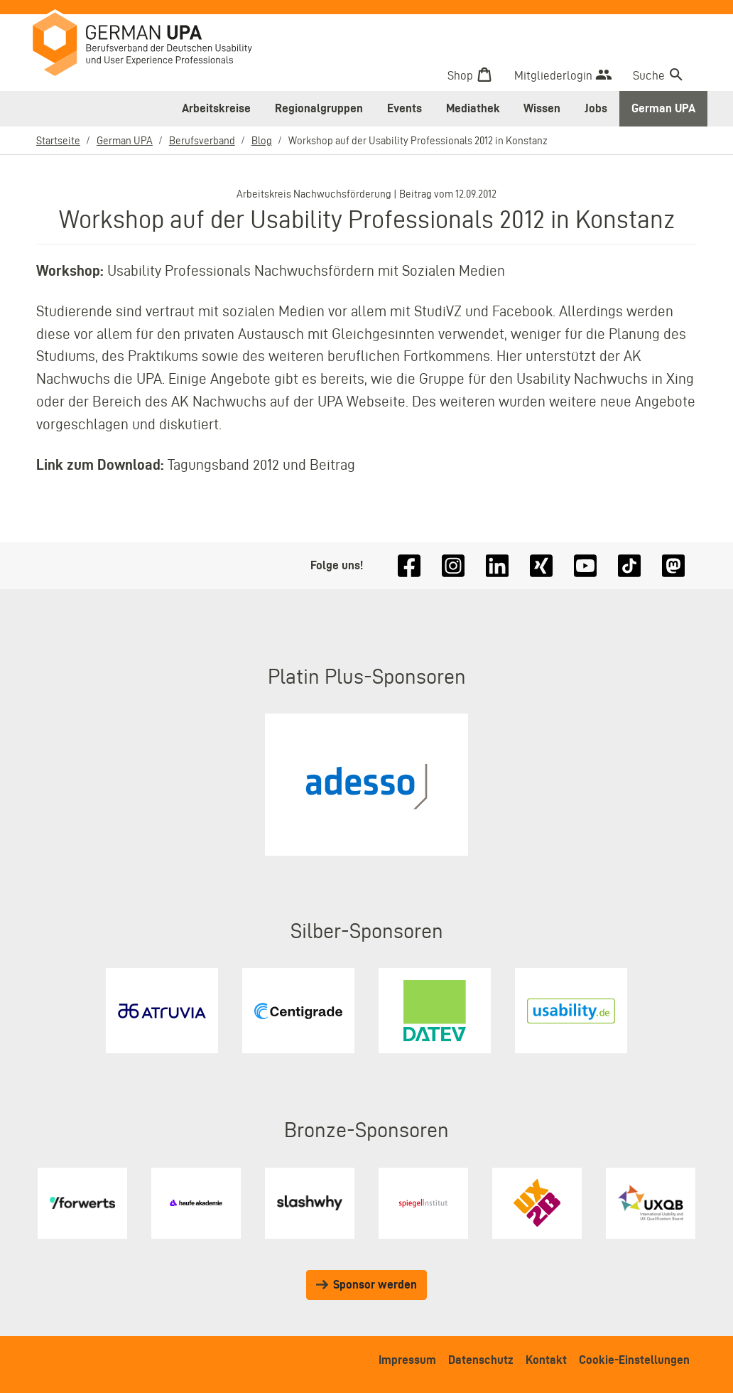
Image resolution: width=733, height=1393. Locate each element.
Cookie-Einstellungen (634, 1359)
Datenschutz (481, 1359)
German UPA (663, 108)
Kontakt (546, 1359)
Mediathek (473, 108)
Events (404, 108)
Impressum (407, 1359)
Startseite (58, 140)
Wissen (541, 108)
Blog (261, 140)
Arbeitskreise (216, 108)
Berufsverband (202, 140)
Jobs (596, 108)
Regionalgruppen (319, 108)
